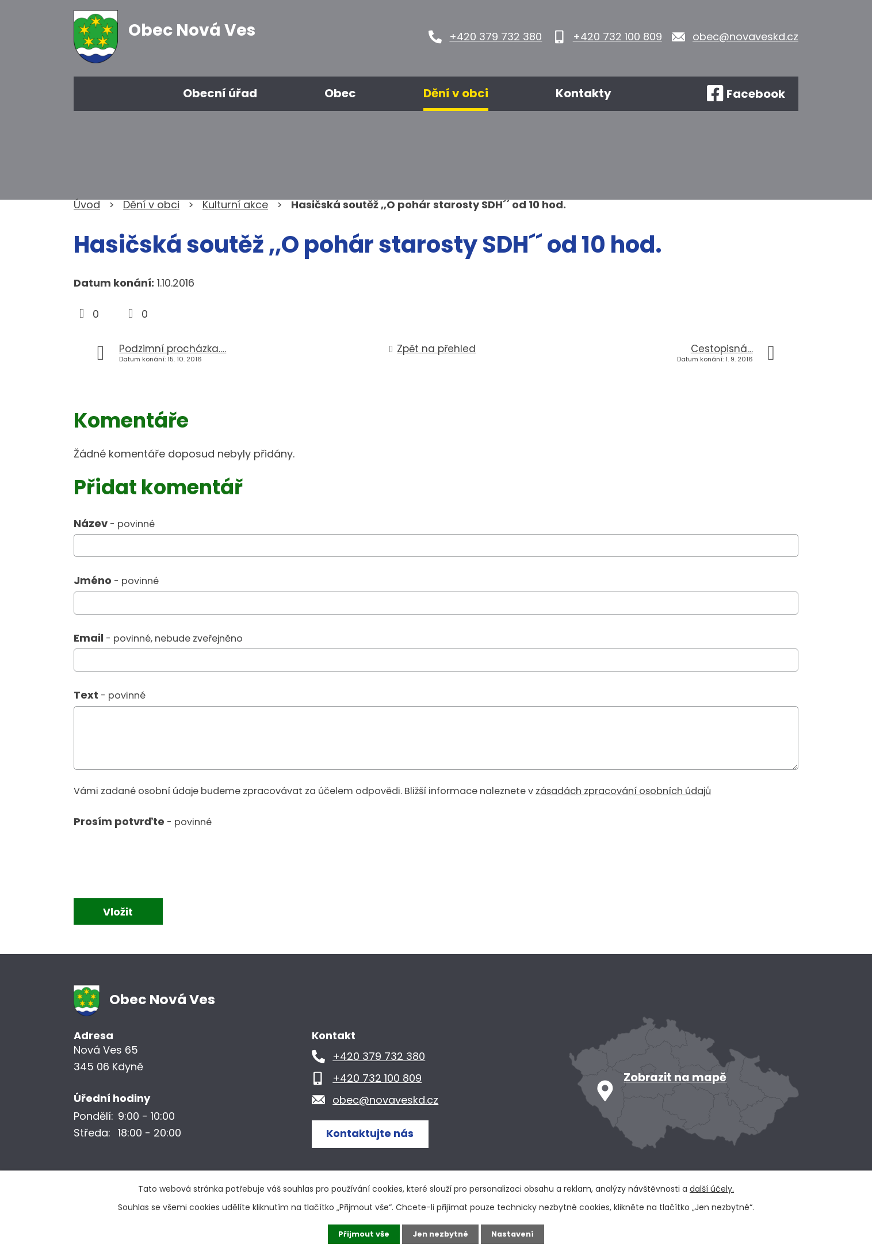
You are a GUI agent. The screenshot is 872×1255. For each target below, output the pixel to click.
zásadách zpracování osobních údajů (623, 791)
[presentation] (161, 858)
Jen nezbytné (440, 1233)
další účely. (712, 1187)
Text (110, 695)
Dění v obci (455, 93)
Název (114, 523)
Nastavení (517, 1233)
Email (158, 638)
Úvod (107, 94)
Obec (340, 93)
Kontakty (583, 93)
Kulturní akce (235, 204)
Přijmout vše (359, 1233)
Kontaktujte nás (375, 1134)
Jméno (116, 580)
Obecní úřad (220, 93)
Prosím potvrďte (143, 821)
